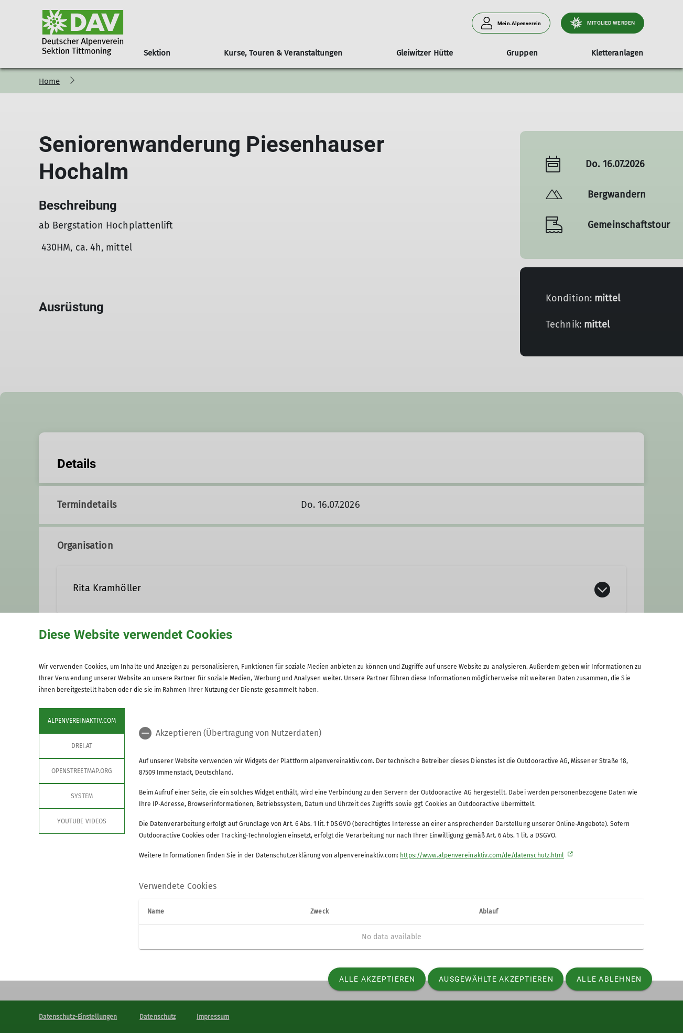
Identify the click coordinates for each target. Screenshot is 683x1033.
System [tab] (82, 796)
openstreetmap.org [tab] (81, 771)
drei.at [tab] (81, 745)
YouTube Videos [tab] (81, 821)
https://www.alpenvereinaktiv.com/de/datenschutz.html (482, 855)
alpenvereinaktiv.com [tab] (82, 720)
